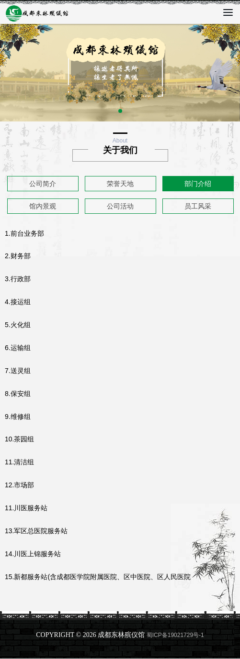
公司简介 (42, 183)
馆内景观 (42, 206)
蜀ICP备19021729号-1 (175, 635)
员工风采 (197, 206)
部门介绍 (197, 183)
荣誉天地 (120, 183)
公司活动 (120, 206)
